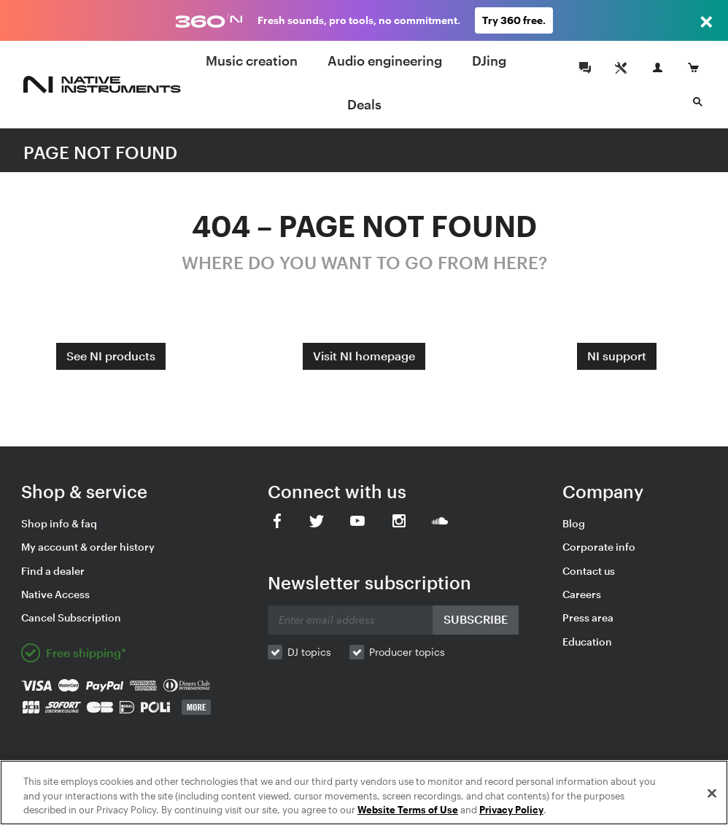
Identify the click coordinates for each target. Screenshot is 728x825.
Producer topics (407, 652)
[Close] (712, 793)
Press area (587, 617)
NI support (616, 356)
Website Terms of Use (407, 810)
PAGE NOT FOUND (100, 152)
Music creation (252, 61)
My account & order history (88, 547)
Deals (364, 104)
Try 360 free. (514, 20)
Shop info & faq (59, 523)
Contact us (588, 571)
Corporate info (598, 547)
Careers (581, 594)
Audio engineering (385, 61)
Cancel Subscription (71, 617)
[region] (364, 792)
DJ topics (309, 652)
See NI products (110, 356)
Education (587, 641)
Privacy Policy (511, 810)
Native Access (55, 594)
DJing (489, 61)
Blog (573, 523)
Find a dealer (53, 571)
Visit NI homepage (364, 356)
